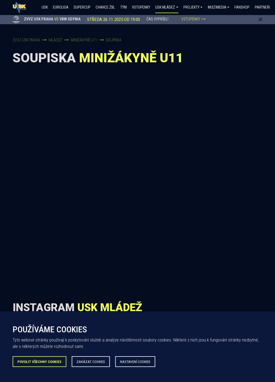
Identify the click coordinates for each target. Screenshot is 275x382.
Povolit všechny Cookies (39, 361)
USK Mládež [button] (165, 7)
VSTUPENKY (193, 19)
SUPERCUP (82, 7)
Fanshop (241, 7)
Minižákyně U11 (84, 40)
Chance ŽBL (105, 7)
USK (45, 7)
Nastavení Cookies (135, 361)
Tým (123, 7)
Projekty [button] (191, 7)
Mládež (55, 40)
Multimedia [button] (217, 7)
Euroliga (60, 7)
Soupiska (113, 40)
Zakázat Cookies (91, 361)
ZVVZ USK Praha (26, 40)
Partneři (262, 7)
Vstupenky (141, 7)
